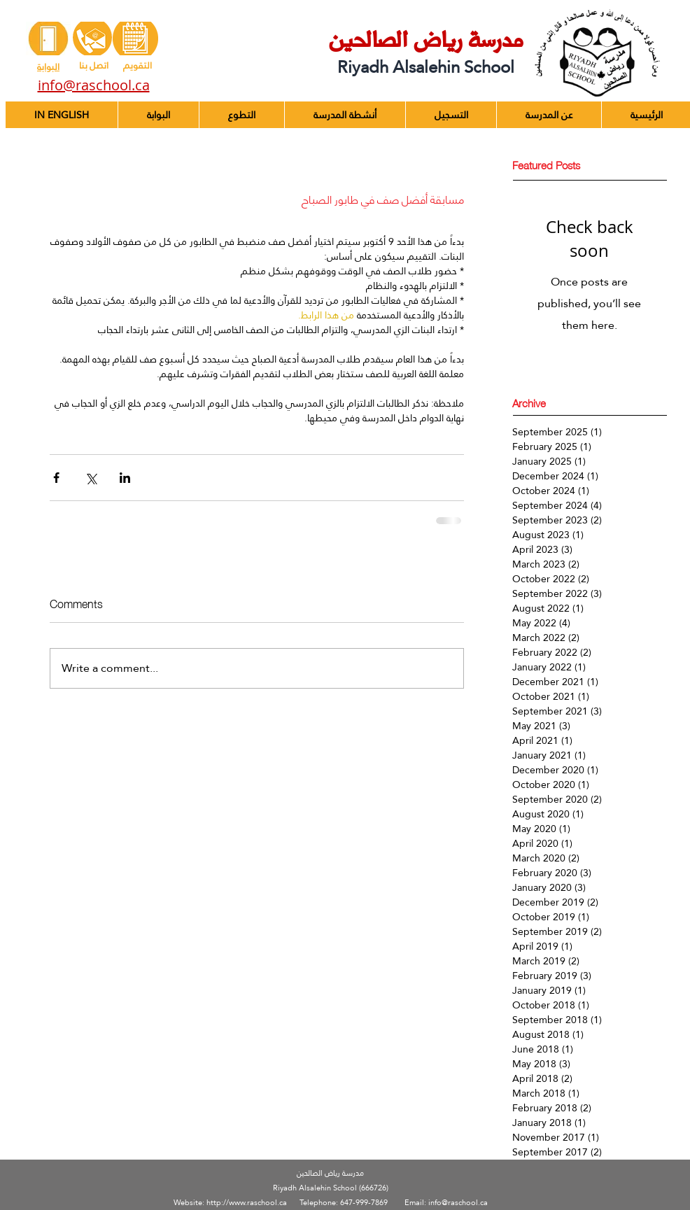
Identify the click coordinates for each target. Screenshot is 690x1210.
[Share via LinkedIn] (125, 477)
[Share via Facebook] (56, 477)
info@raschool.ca (458, 1202)
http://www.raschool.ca (246, 1202)
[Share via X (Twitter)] (90, 477)
